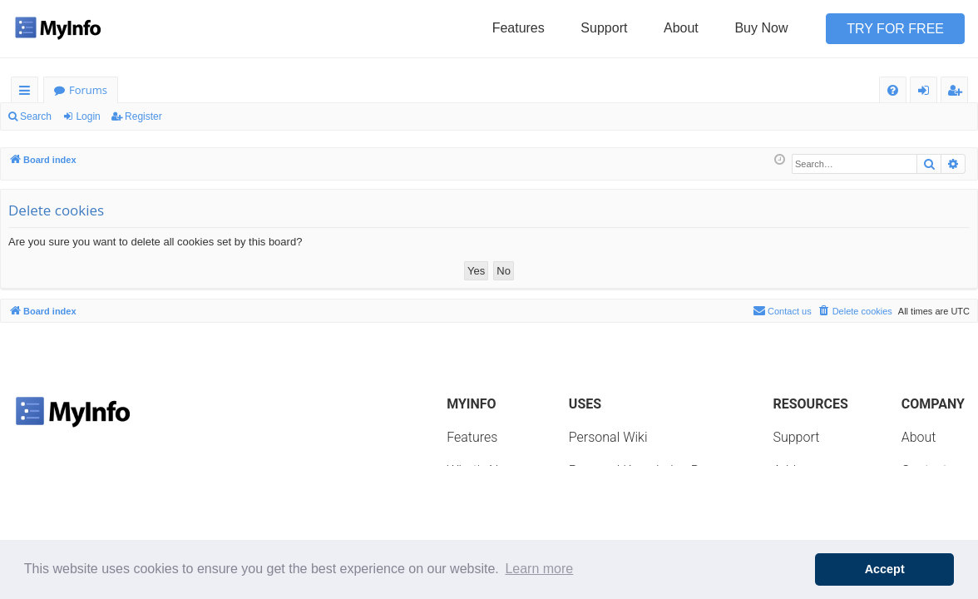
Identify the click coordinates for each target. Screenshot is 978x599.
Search (36, 116)
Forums (88, 89)
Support (603, 28)
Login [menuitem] (926, 92)
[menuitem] (893, 90)
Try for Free (895, 29)
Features (518, 28)
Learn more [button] (539, 569)
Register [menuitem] (958, 92)
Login (88, 116)
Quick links (27, 92)
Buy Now (761, 28)
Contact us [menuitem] (782, 310)
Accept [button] (885, 569)
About (681, 28)
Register (143, 116)
